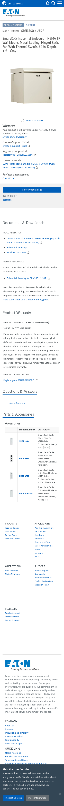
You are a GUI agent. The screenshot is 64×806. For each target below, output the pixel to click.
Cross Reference (12, 616)
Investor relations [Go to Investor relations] (14, 736)
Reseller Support (12, 613)
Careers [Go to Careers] (9, 729)
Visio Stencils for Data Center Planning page (25, 299)
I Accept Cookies (13, 797)
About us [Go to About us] (9, 725)
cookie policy (26, 788)
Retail (37, 556)
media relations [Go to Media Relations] (13, 752)
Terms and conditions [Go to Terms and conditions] (16, 760)
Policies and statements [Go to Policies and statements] (17, 756)
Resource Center (12, 538)
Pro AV (37, 549)
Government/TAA (42, 542)
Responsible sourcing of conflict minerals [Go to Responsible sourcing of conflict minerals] (26, 763)
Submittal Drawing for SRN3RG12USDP (27, 278)
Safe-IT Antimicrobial (44, 545)
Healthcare (39, 535)
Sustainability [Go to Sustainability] (12, 739)
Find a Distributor (13, 574)
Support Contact (42, 584)
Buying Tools (10, 535)
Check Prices (9, 178)
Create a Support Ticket (15, 146)
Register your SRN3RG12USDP (18, 154)
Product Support (42, 570)
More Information (37, 797)
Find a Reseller (11, 570)
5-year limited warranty (15, 136)
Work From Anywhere (44, 528)
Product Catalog (12, 528)
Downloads (40, 574)
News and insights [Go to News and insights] (14, 743)
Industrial (39, 553)
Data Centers (40, 531)
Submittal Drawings (17, 247)
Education (39, 538)
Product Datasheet (34, 120)
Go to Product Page (32, 189)
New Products (11, 531)
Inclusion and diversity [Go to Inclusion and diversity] (17, 732)
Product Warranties (43, 577)
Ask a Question (17, 403)
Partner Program (12, 620)
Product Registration (44, 581)
